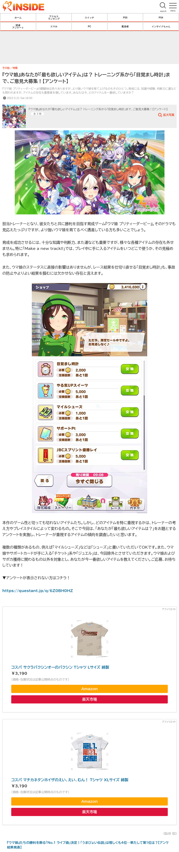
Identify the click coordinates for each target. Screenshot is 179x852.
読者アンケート (18, 26)
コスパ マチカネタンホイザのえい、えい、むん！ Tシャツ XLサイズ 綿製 (69, 780)
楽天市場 (89, 699)
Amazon (89, 689)
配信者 (125, 26)
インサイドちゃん (161, 26)
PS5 (125, 17)
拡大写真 (168, 114)
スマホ (53, 26)
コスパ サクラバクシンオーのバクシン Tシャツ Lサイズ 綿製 (60, 667)
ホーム (18, 17)
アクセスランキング (54, 17)
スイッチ (89, 17)
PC (89, 26)
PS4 (161, 17)
